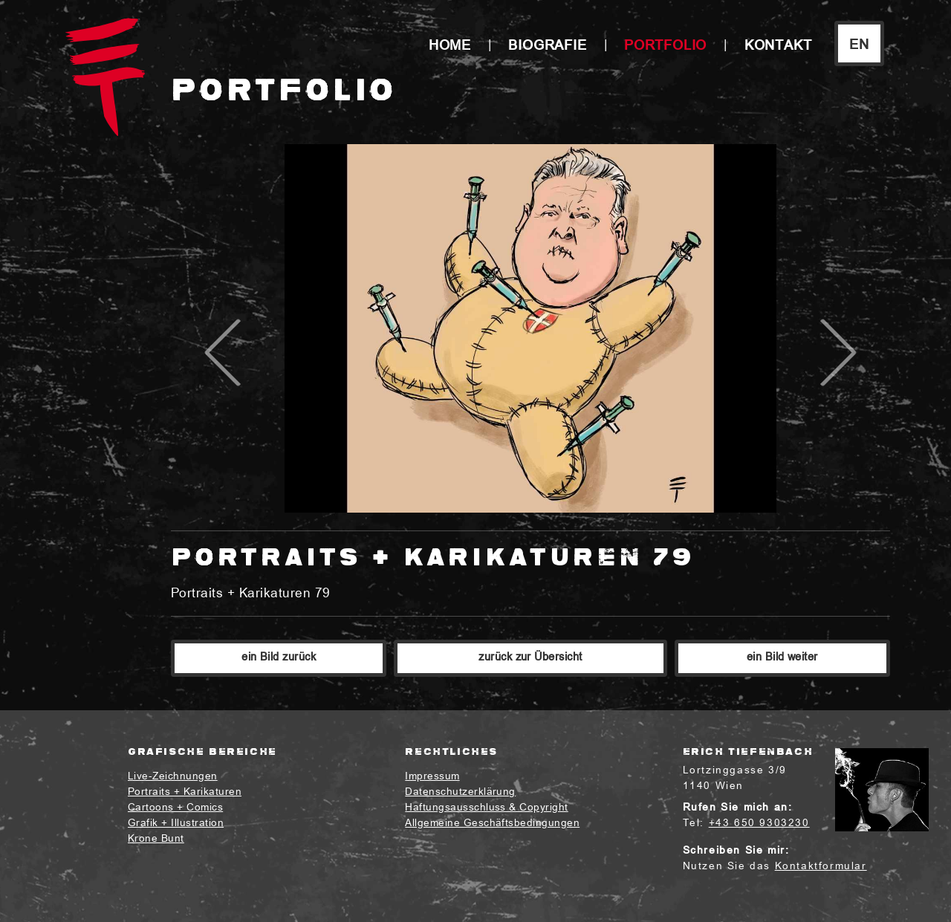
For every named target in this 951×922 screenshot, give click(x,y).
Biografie (547, 46)
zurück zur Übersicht (530, 657)
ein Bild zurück (278, 657)
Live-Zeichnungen (173, 777)
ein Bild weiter (782, 657)
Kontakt (778, 46)
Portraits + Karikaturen (184, 792)
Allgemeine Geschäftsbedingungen (492, 823)
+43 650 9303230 (759, 823)
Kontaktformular (821, 866)
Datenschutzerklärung (460, 792)
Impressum (432, 777)
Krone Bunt (156, 839)
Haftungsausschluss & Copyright (486, 808)
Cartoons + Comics (175, 808)
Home (450, 46)
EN (859, 46)
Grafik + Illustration (176, 823)
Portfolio (665, 46)
